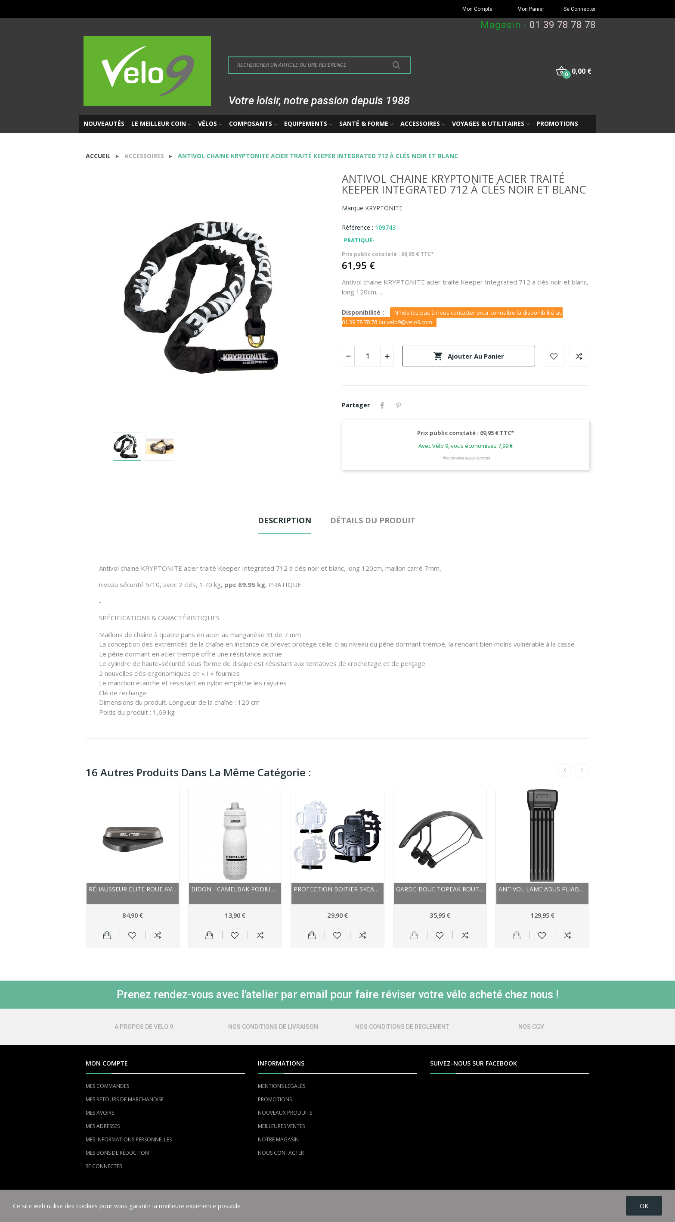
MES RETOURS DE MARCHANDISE (125, 1099)
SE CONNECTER (104, 1166)
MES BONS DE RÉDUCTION (117, 1152)
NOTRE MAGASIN (278, 1139)
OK (644, 1206)
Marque (352, 208)
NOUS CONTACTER (281, 1152)
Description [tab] (284, 520)
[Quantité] (368, 356)
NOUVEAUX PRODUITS (285, 1112)
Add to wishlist (554, 356)
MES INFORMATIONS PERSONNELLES (129, 1139)
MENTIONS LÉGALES (281, 1086)
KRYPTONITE (384, 208)
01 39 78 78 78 (562, 24)
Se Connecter (580, 9)
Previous (564, 770)
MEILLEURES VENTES (281, 1126)
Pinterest (398, 405)
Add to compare (579, 356)
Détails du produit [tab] (372, 520)
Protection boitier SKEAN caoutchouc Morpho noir (337, 889)
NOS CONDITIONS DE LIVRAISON (273, 1026)
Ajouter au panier (468, 356)
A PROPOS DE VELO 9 (144, 1026)
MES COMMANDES (107, 1086)
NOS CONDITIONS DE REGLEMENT (402, 1026)
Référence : (357, 227)
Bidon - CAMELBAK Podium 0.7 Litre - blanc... (235, 889)
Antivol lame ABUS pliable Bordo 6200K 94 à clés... (542, 889)
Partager (382, 405)
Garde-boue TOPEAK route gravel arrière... (440, 889)
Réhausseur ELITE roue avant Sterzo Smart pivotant (132, 889)
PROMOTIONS (275, 1099)
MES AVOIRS (100, 1112)
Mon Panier (530, 9)
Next (582, 770)
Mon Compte (477, 9)
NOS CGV (531, 1026)
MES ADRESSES (103, 1126)
